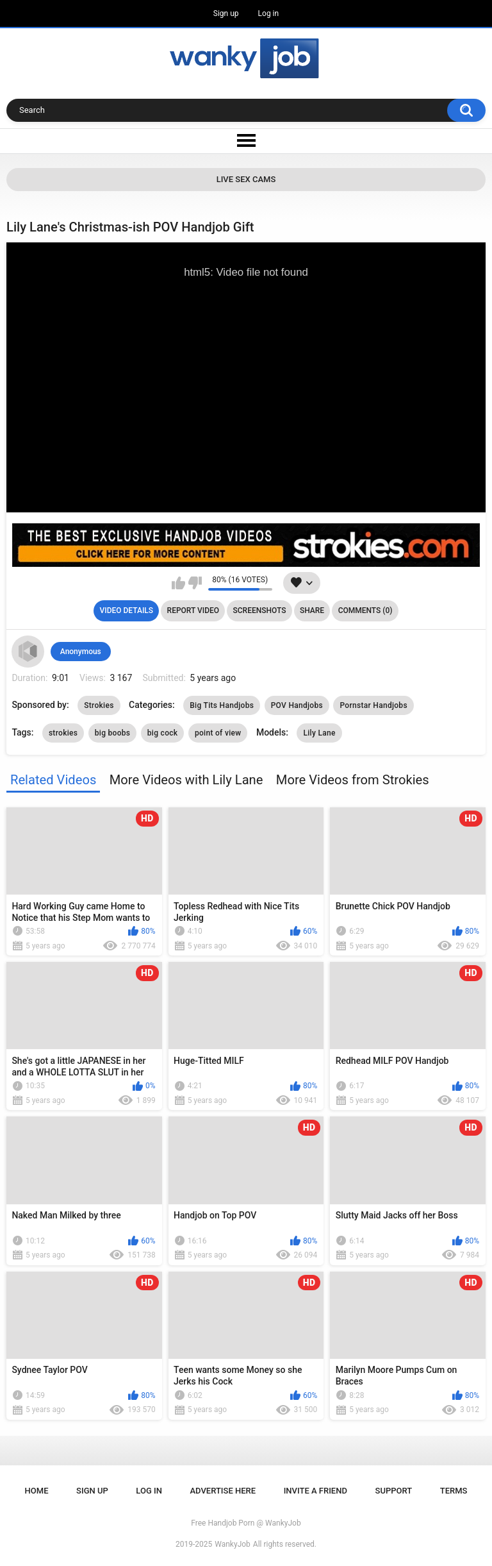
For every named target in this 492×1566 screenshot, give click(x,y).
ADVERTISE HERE (223, 1490)
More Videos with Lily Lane (186, 779)
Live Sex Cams (246, 179)
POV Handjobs (297, 705)
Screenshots (259, 610)
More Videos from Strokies (352, 779)
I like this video (178, 583)
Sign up (226, 13)
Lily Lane (319, 732)
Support (394, 1490)
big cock (162, 732)
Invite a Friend (315, 1490)
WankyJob (232, 1544)
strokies (63, 732)
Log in (268, 13)
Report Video (193, 610)
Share (312, 610)
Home (37, 1490)
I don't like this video (195, 583)
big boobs (113, 732)
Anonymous (80, 651)
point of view (218, 732)
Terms (454, 1490)
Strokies (98, 705)
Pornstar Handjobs (373, 705)
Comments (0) (365, 610)
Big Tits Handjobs (222, 705)
